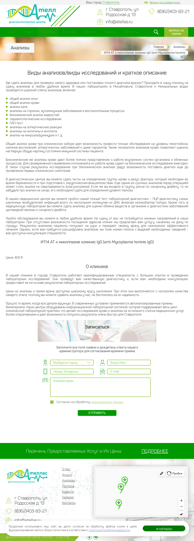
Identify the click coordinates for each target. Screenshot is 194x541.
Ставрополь (110, 2)
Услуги (28, 32)
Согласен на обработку (89, 402)
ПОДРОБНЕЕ (155, 451)
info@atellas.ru (119, 21)
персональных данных (107, 402)
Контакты (131, 32)
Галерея (109, 32)
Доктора (69, 32)
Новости (90, 32)
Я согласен (164, 529)
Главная (159, 47)
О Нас (11, 32)
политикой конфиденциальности (109, 530)
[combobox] (72, 363)
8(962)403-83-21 (173, 11)
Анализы (48, 32)
